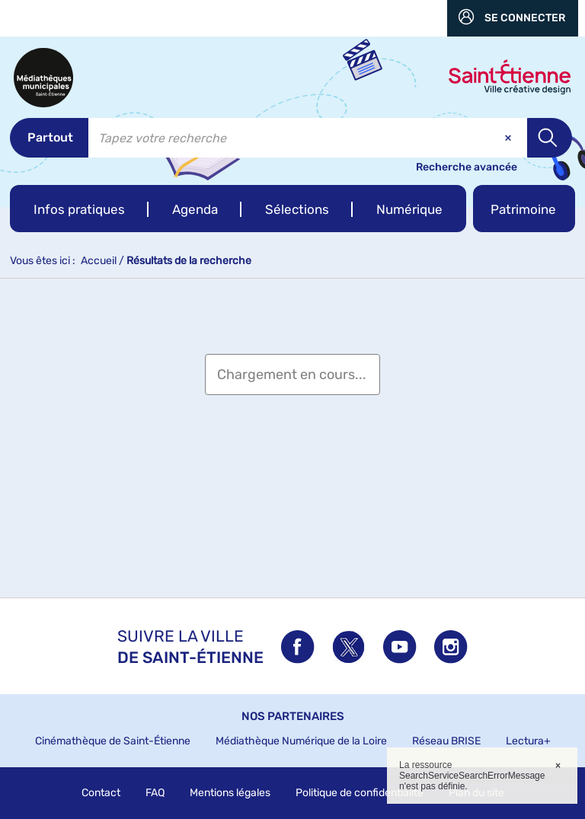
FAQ (155, 792)
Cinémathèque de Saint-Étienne (112, 741)
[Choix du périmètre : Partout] (49, 138)
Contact (101, 792)
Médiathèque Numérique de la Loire (301, 741)
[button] (79, 208)
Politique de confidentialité (360, 792)
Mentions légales (230, 792)
